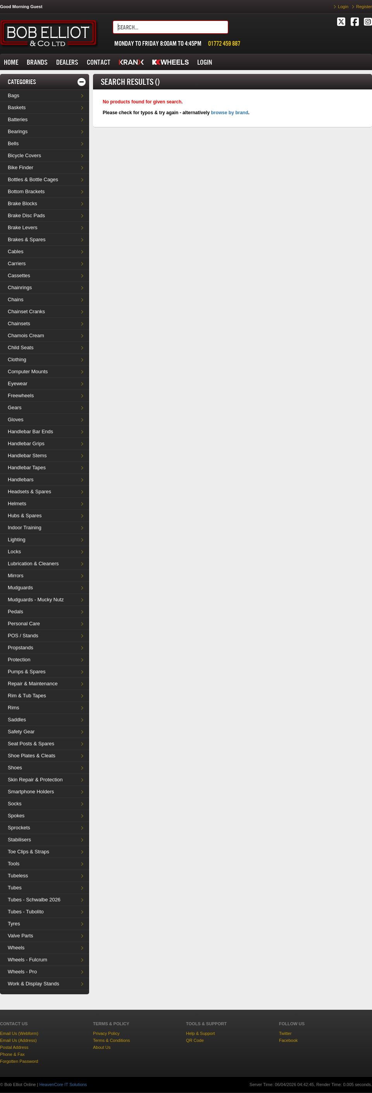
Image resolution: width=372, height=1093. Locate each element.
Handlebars (21, 479)
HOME (11, 62)
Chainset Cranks (26, 311)
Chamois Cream (26, 335)
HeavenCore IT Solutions (63, 1084)
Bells (13, 143)
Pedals (15, 611)
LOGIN (204, 62)
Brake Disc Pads (26, 215)
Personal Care (24, 623)
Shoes (15, 767)
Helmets (17, 503)
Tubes (15, 888)
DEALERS (67, 62)
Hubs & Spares (24, 515)
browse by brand (229, 112)
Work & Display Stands (33, 984)
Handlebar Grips (26, 443)
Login (343, 6)
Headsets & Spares (29, 491)
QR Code (195, 1040)
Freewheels (21, 395)
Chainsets (19, 323)
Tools (13, 864)
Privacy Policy (106, 1033)
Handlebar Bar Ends (30, 431)
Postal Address (14, 1047)
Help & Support (200, 1033)
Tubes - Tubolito (26, 912)
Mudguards (20, 587)
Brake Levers (23, 227)
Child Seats (20, 347)
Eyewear (18, 383)
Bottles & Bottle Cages (33, 179)
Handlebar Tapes (27, 467)
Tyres (14, 924)
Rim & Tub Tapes (27, 695)
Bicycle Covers (24, 155)
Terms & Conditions (111, 1040)
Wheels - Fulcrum (27, 960)
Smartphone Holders (31, 791)
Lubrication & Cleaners (33, 563)
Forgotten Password (19, 1061)
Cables (15, 251)
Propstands (20, 647)
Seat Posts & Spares (31, 743)
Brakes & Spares (27, 239)
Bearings (18, 131)
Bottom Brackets (26, 191)
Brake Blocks (22, 203)
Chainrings (20, 287)
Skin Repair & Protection (35, 779)
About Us (101, 1047)
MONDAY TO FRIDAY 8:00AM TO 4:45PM (158, 43)
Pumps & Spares (27, 671)
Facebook (288, 1040)
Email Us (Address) (18, 1040)
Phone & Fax (12, 1054)
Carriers (17, 263)
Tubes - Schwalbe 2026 (34, 900)
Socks (14, 803)
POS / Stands (23, 635)
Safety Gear (21, 731)
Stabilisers (19, 839)
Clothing (17, 359)
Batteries (18, 119)
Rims (13, 707)
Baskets (17, 107)
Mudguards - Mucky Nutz (36, 599)
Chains (15, 299)
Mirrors (15, 575)
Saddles (17, 719)
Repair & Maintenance (33, 683)
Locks (14, 551)
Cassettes (19, 275)
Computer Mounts (28, 371)
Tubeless (18, 876)
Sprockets (19, 827)
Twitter (285, 1033)
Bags (13, 95)
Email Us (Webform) (19, 1033)
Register (364, 6)
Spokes (16, 815)
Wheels (16, 948)
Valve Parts (20, 936)
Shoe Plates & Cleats (31, 755)
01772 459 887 (224, 43)
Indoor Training (24, 527)
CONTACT (98, 62)
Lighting (17, 539)
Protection (19, 659)
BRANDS (37, 62)
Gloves (15, 419)
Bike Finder (20, 167)
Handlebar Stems (27, 455)
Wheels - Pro (22, 972)
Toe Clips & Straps (28, 851)
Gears (14, 407)
